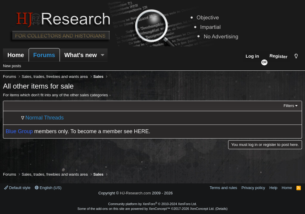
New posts (12, 66)
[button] (102, 55)
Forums (44, 55)
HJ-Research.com (135, 193)
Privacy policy (253, 187)
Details (222, 208)
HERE (141, 131)
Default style (17, 187)
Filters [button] (289, 105)
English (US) (48, 187)
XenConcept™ (159, 208)
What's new (80, 55)
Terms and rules (223, 187)
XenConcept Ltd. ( (203, 208)
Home (15, 55)
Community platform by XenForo (152, 204)
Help (274, 187)
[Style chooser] (296, 56)
